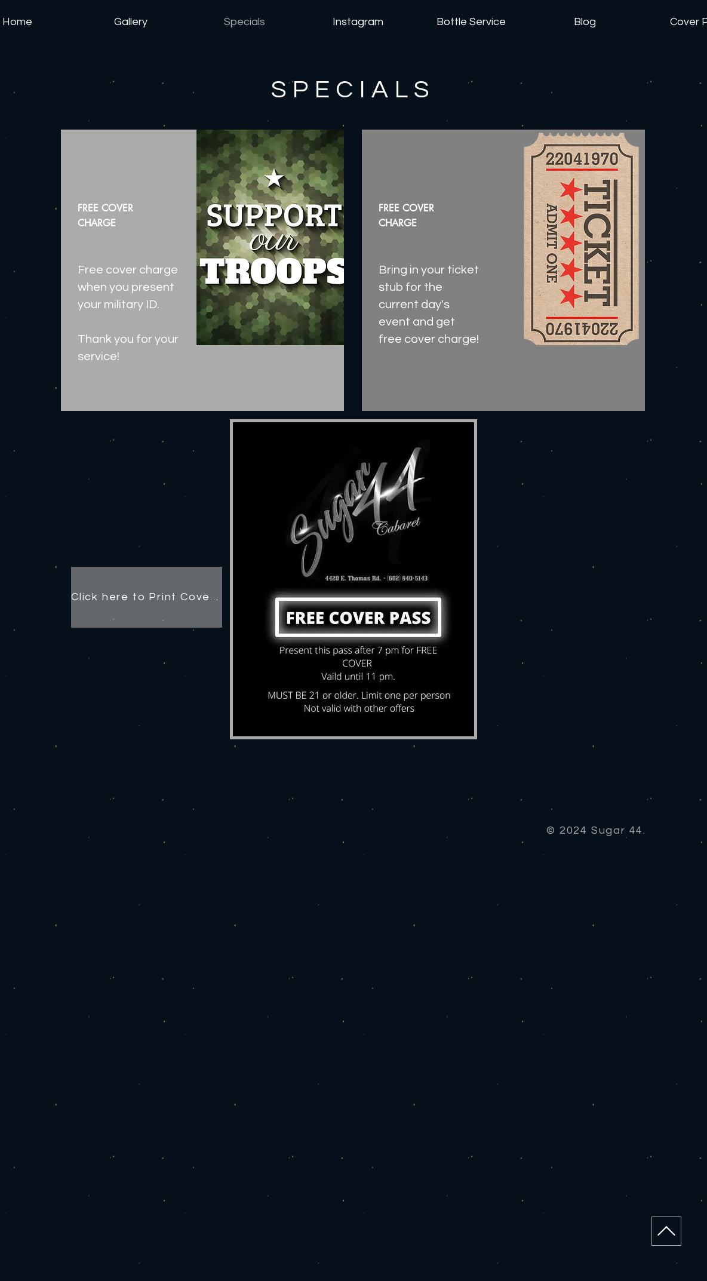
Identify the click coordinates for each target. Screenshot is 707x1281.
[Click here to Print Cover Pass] (146, 597)
